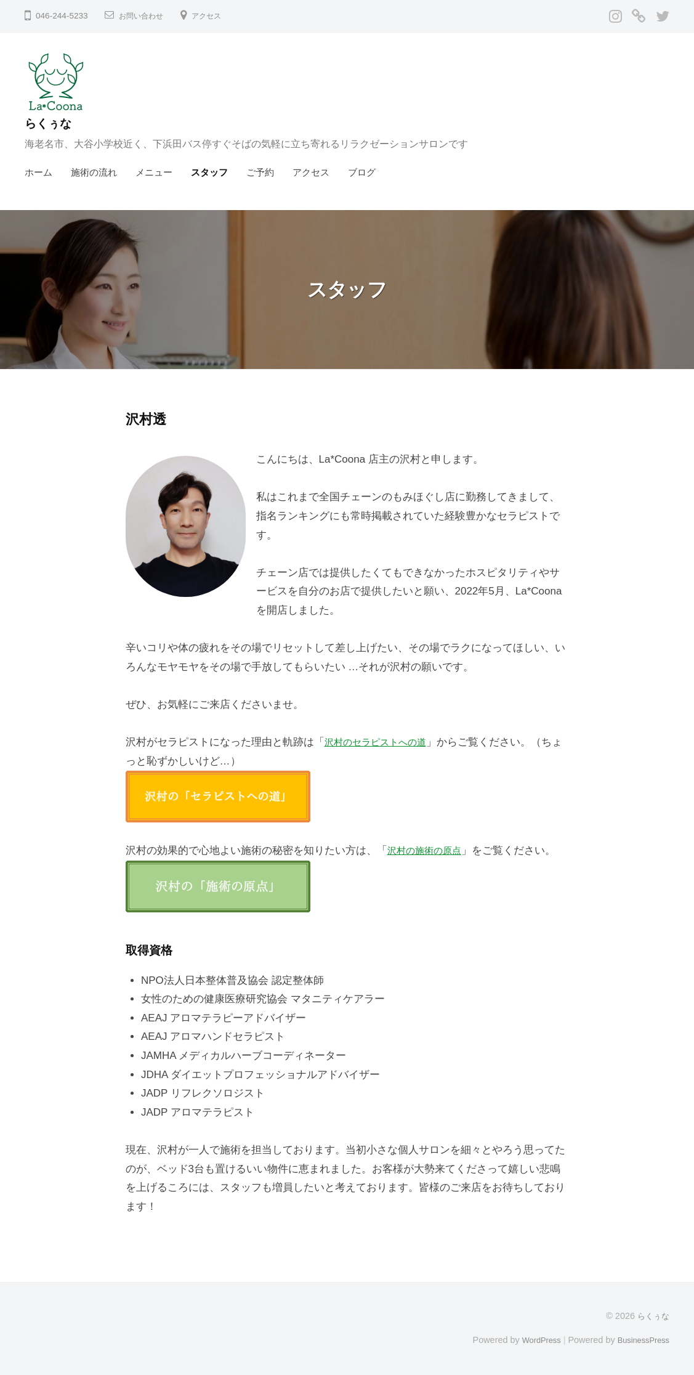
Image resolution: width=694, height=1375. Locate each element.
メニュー (153, 172)
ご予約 (260, 172)
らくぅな (53, 123)
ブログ (362, 172)
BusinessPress (640, 1340)
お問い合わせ (145, 15)
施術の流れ (94, 172)
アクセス (216, 15)
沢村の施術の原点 (429, 850)
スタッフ (209, 172)
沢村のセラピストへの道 (382, 742)
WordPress (532, 1340)
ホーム (38, 172)
